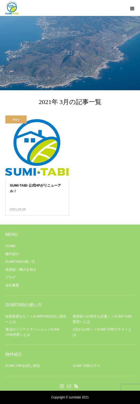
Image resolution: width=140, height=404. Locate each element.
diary (16, 119)
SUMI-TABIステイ (86, 366)
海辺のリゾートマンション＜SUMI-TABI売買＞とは (32, 332)
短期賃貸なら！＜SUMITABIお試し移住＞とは (35, 319)
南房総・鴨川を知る (20, 270)
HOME (10, 246)
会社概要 (12, 285)
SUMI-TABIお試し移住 (22, 366)
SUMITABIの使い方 (20, 262)
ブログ (10, 277)
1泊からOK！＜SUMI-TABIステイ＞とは (102, 332)
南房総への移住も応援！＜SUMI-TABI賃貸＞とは (102, 319)
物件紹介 (12, 254)
